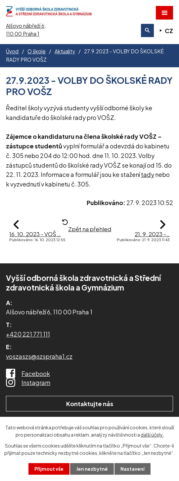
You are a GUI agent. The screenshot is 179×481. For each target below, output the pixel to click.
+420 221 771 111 (28, 334)
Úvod (12, 51)
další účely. (152, 435)
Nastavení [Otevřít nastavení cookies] (132, 469)
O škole (36, 51)
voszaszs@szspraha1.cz (39, 356)
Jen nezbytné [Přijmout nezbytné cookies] (92, 469)
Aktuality (65, 51)
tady (147, 174)
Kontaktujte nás (89, 403)
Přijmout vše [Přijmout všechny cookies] (49, 469)
